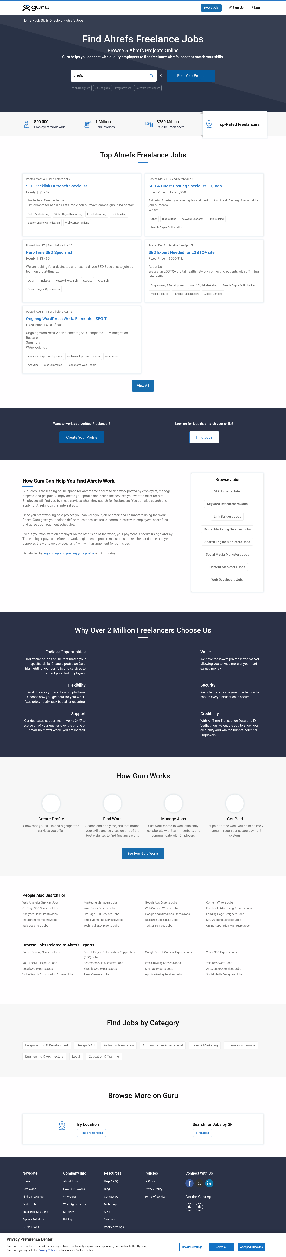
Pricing (67, 1219)
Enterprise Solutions (35, 1211)
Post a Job (211, 7)
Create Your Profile (81, 437)
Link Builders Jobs (227, 516)
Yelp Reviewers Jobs (219, 963)
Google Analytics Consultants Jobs (167, 914)
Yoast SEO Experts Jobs (221, 952)
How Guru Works (74, 1189)
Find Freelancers (92, 1132)
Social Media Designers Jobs (224, 974)
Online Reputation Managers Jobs (228, 925)
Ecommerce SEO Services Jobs (103, 963)
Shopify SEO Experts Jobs (100, 969)
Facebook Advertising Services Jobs (229, 908)
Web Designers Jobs (35, 925)
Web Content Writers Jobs (161, 908)
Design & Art (86, 1045)
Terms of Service (155, 1196)
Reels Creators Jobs (96, 974)
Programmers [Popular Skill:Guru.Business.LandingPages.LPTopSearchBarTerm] (123, 88)
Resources (112, 1173)
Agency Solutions (33, 1219)
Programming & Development (46, 1045)
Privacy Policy (153, 1189)
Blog (107, 1189)
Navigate (30, 1173)
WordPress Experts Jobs (99, 908)
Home (26, 20)
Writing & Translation (118, 1045)
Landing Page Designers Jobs (225, 914)
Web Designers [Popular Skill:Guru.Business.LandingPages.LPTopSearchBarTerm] (81, 88)
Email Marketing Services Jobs (103, 920)
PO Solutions (30, 1227)
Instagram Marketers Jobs (39, 920)
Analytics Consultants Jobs (40, 914)
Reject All (221, 1247)
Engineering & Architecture (44, 1056)
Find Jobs (204, 437)
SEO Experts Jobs (227, 491)
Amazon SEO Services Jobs (223, 969)
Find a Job (29, 1204)
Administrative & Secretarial (163, 1045)
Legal (76, 1056)
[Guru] (35, 8)
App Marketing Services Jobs (163, 974)
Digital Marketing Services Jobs (227, 529)
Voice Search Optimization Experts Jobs (47, 974)
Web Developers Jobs (227, 580)
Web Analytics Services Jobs (40, 902)
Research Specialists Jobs (161, 920)
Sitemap (109, 1219)
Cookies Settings (192, 1247)
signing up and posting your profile (69, 553)
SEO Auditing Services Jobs (223, 920)
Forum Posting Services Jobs (41, 952)
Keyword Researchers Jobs (227, 504)
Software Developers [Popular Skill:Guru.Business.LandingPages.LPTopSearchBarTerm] (148, 88)
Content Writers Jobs (219, 902)
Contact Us (111, 1196)
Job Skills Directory (48, 20)
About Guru (70, 1181)
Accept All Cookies (251, 1247)
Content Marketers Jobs (227, 567)
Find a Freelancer (33, 1196)
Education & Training (104, 1056)
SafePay (68, 1211)
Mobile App (111, 1204)
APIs (107, 1211)
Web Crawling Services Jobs (163, 963)
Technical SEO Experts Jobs (101, 925)
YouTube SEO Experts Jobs (39, 963)
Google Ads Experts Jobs (161, 902)
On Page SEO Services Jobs (40, 908)
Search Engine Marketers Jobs (227, 542)
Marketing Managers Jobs (100, 902)
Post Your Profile (191, 75)
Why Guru (69, 1196)
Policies (151, 1173)
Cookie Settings (114, 1227)
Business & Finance (241, 1045)
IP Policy (150, 1181)
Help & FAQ (111, 1181)
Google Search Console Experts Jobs (168, 952)
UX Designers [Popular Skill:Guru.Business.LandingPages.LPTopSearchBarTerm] (103, 88)
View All (143, 386)
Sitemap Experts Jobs (159, 969)
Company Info (74, 1173)
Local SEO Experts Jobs (37, 969)
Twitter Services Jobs (158, 925)
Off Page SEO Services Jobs (101, 914)
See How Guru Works (143, 853)
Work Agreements (74, 1204)
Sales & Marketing (204, 1045)
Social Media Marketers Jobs (227, 554)
